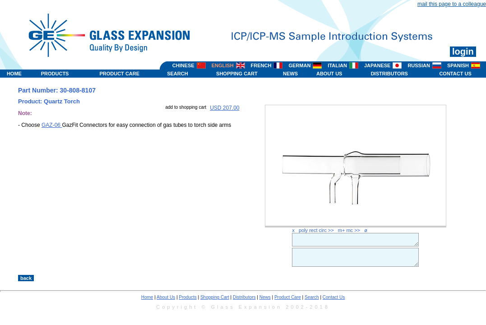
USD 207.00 (224, 108)
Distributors (244, 297)
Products (187, 297)
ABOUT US (329, 73)
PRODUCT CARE (119, 73)
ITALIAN (337, 65)
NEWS (290, 73)
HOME (14, 73)
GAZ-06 (52, 125)
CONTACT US (455, 73)
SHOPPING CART (237, 73)
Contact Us (334, 297)
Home (147, 297)
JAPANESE (377, 65)
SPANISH (458, 65)
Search (312, 297)
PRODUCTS (55, 73)
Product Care (287, 297)
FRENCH (261, 65)
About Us (166, 297)
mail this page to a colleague (451, 4)
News (265, 297)
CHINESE (183, 65)
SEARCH (177, 73)
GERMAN (299, 65)
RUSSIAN (418, 65)
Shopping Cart (214, 297)
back (26, 278)
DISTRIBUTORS (389, 73)
